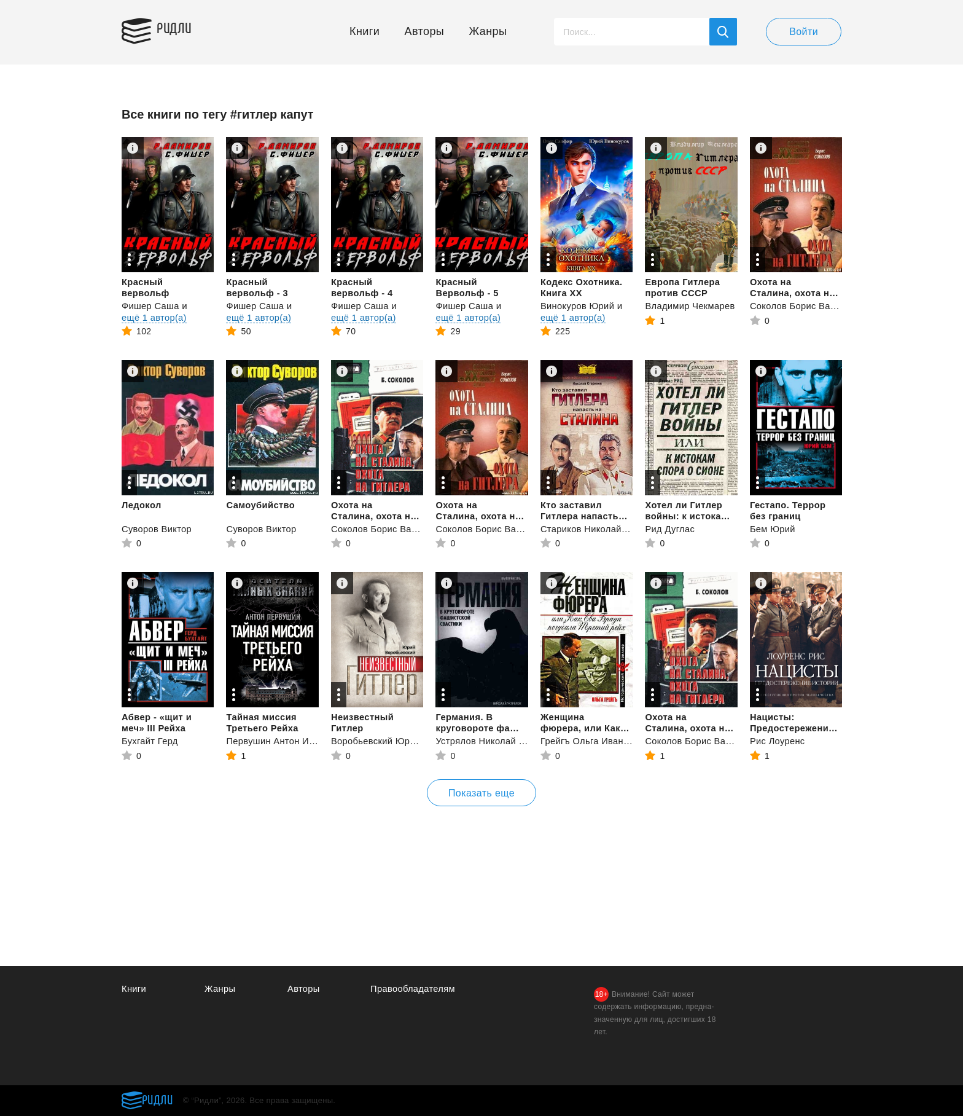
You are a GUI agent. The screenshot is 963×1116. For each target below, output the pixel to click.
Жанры (488, 31)
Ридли (179, 28)
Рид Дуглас (670, 529)
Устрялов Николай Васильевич (504, 741)
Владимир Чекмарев (691, 306)
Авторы (425, 31)
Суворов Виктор (157, 529)
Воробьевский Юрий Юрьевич (398, 741)
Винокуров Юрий (578, 306)
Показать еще (481, 793)
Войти (803, 31)
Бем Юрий (773, 529)
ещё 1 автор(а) (155, 317)
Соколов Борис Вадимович (810, 306)
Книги (364, 31)
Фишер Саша (151, 306)
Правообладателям (413, 989)
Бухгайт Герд (150, 741)
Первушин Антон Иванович (286, 741)
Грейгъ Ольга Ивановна (593, 741)
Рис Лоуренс (778, 741)
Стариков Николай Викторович (609, 529)
